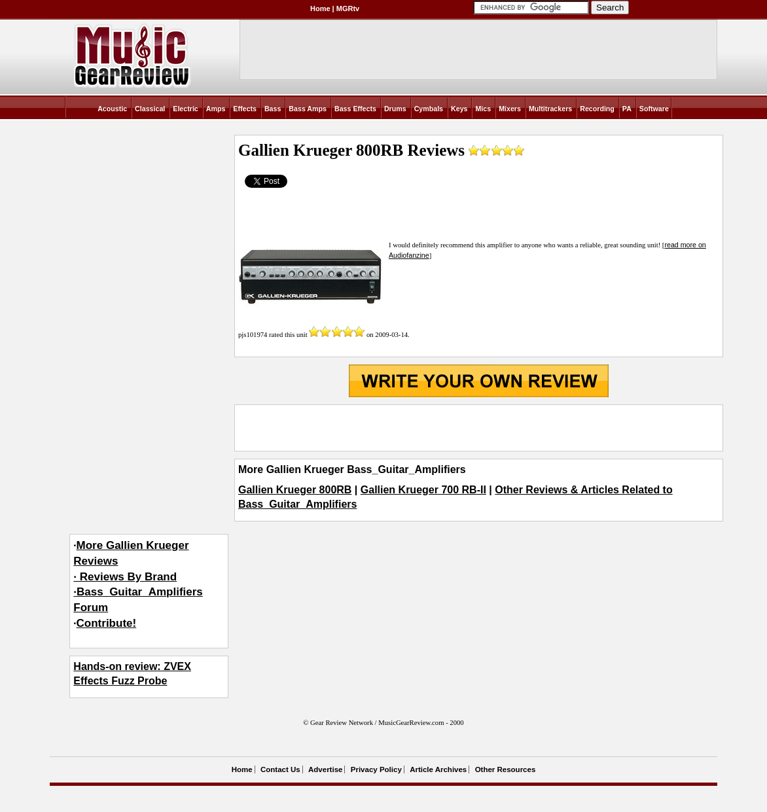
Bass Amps (308, 109)
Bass (272, 109)
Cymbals (428, 109)
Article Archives (438, 769)
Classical (150, 109)
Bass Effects (355, 109)
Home (320, 8)
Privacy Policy (376, 769)
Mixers (510, 109)
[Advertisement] (478, 428)
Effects (245, 109)
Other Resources (505, 769)
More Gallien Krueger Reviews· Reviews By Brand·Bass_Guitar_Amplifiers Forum (137, 576)
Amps (216, 109)
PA (627, 109)
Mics (483, 109)
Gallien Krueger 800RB (294, 489)
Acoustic (112, 109)
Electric (185, 109)
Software (654, 109)
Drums (395, 109)
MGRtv (347, 8)
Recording (597, 109)
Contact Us (280, 769)
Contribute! (107, 623)
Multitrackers (550, 109)
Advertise (325, 769)
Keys (459, 109)
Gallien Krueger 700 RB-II (423, 489)
